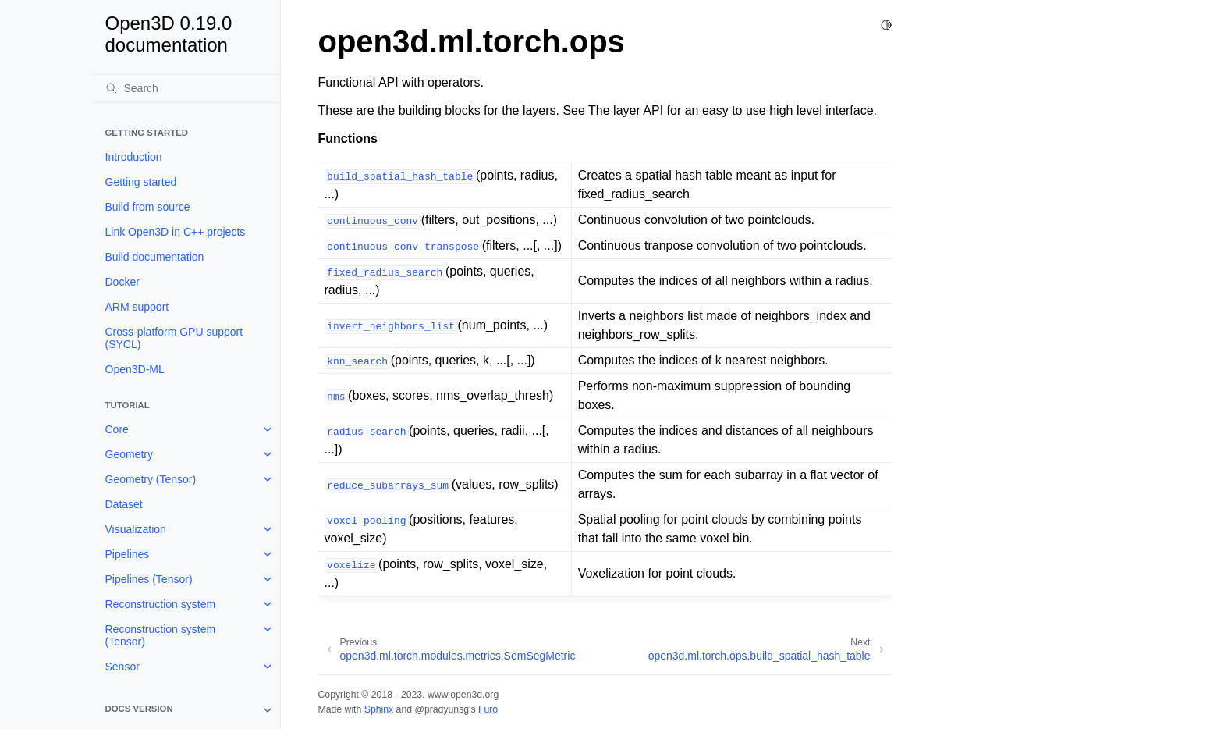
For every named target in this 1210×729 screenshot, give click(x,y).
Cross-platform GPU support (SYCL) (174, 337)
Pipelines (127, 554)
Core (117, 429)
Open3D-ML (135, 369)
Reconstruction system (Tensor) (160, 635)
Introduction (133, 157)
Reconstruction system (160, 604)
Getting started (141, 182)
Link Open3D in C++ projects (175, 232)
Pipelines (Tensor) (149, 579)
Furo (488, 709)
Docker (122, 282)
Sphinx (378, 709)
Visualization (135, 529)
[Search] (186, 88)
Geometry (129, 454)
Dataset (124, 504)
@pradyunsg (441, 709)
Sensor (122, 666)
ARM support (137, 306)
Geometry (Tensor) (151, 479)
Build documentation (154, 257)
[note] (186, 710)
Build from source (147, 207)
